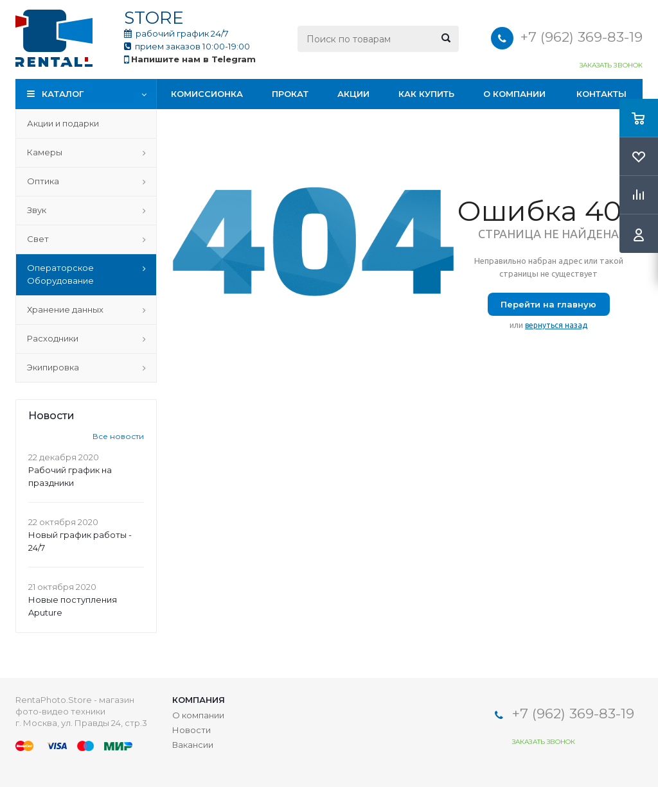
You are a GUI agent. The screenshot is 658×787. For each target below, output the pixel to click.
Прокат (290, 94)
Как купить (426, 94)
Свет (38, 239)
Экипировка (53, 367)
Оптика (43, 181)
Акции (353, 94)
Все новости (118, 436)
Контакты (601, 94)
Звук (36, 210)
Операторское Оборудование (60, 274)
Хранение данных (65, 309)
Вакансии (192, 744)
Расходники (52, 338)
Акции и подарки (63, 123)
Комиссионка (207, 94)
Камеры (44, 152)
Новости (191, 730)
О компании (514, 94)
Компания (198, 700)
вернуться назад (556, 325)
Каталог (63, 94)
